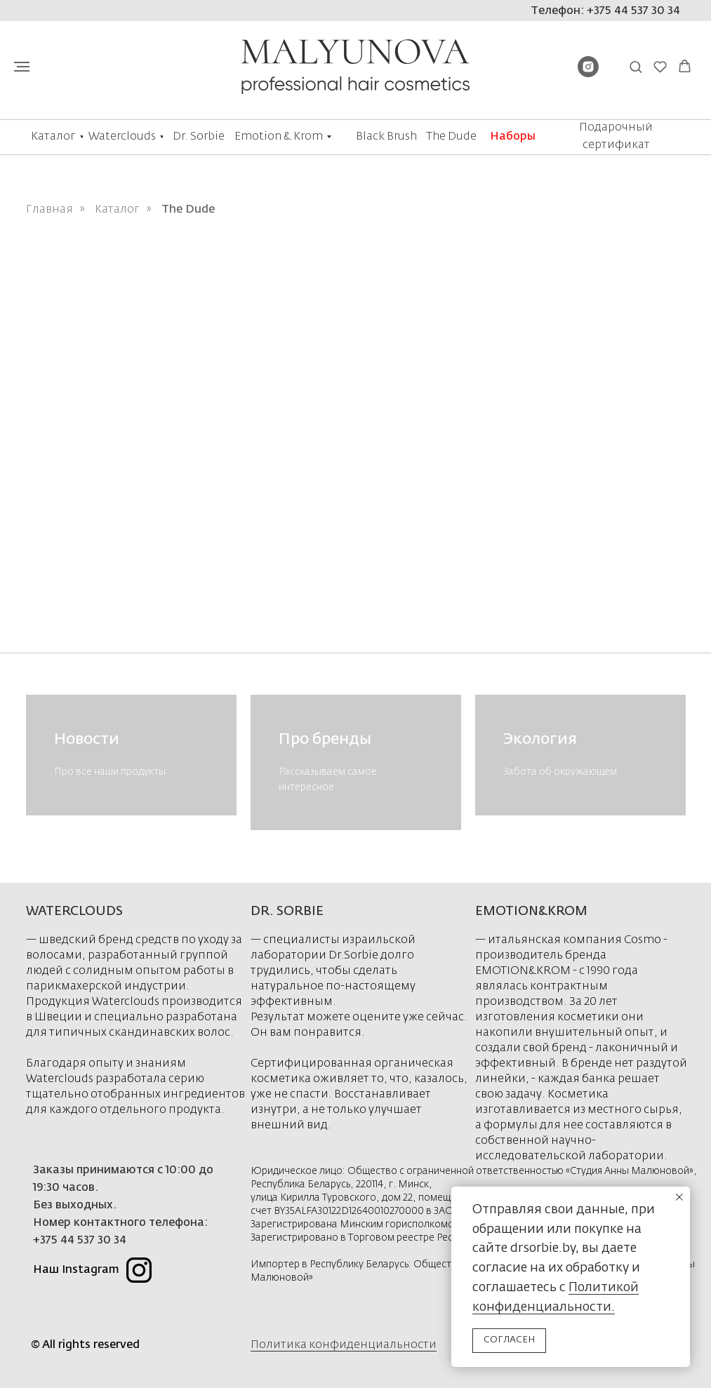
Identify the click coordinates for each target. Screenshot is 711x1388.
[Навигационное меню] (21, 67)
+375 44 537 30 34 (79, 1240)
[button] (635, 66)
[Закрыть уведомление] (679, 1197)
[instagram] (588, 73)
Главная (49, 209)
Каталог (117, 209)
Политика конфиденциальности (344, 1345)
